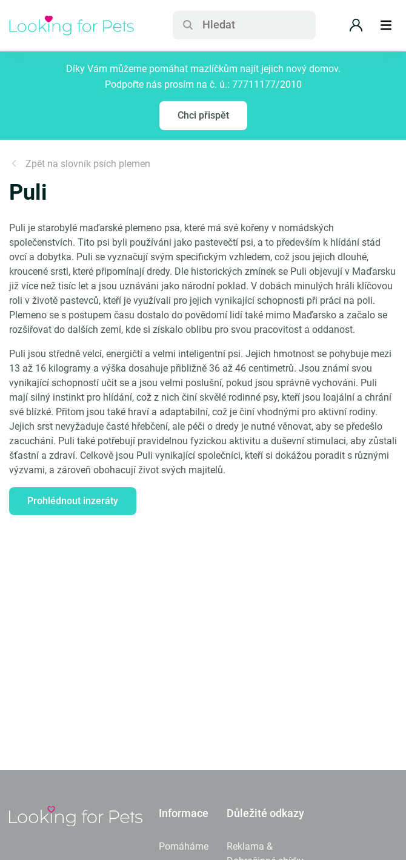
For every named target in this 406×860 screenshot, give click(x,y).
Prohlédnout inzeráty (72, 501)
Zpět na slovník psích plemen (79, 163)
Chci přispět (203, 115)
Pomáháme (183, 846)
